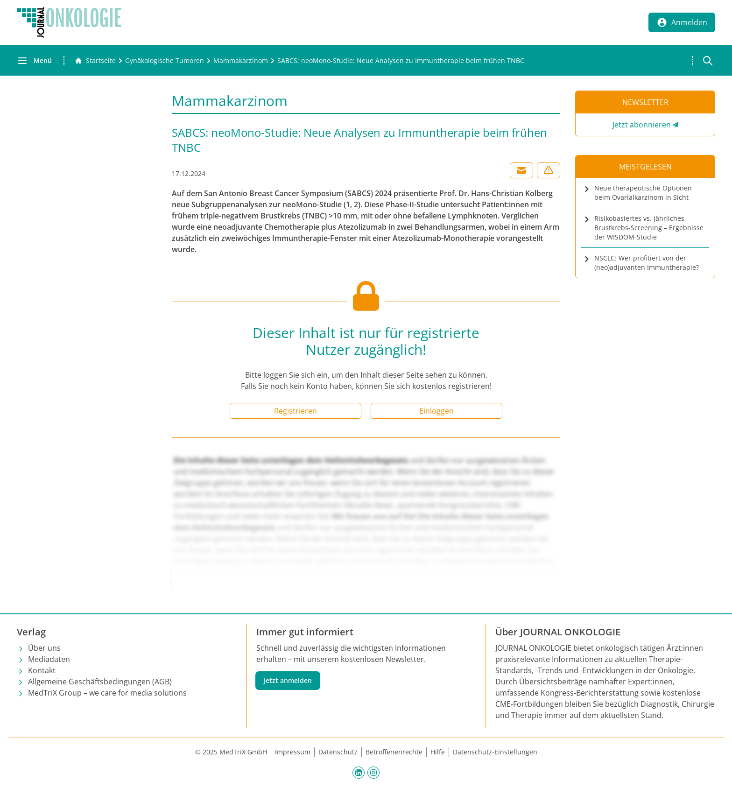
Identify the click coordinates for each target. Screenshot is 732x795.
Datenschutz (338, 751)
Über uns (44, 648)
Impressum (292, 751)
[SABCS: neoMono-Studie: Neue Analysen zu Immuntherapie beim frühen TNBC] (400, 60)
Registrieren (295, 411)
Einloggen (436, 411)
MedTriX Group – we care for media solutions (107, 693)
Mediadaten (49, 659)
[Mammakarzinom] (240, 60)
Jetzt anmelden (288, 680)
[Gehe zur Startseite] (95, 60)
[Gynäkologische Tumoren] (164, 60)
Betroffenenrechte (394, 751)
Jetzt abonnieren (641, 125)
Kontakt (42, 670)
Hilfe (437, 751)
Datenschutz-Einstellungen (495, 751)
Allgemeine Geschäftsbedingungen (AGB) (100, 681)
